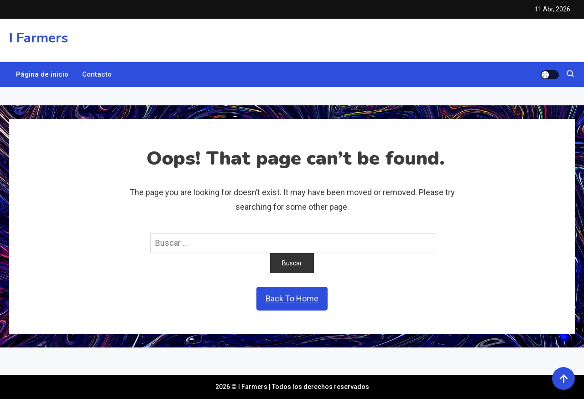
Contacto (97, 74)
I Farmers (38, 38)
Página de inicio (42, 74)
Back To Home (292, 298)
